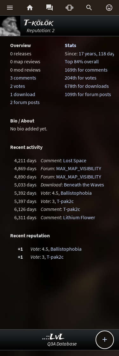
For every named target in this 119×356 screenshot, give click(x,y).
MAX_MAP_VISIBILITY (78, 168)
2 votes (17, 86)
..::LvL (53, 337)
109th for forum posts (88, 94)
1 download (22, 94)
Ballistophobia (76, 193)
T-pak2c (65, 201)
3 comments (23, 77)
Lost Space (74, 160)
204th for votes (80, 77)
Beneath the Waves (84, 184)
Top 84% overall (82, 61)
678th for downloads (87, 86)
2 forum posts (25, 102)
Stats (70, 45)
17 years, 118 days (98, 53)
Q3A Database (62, 343)
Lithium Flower (79, 217)
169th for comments (86, 69)
